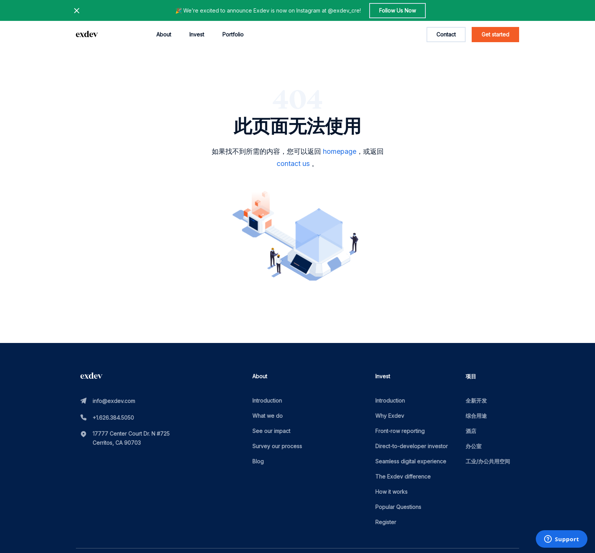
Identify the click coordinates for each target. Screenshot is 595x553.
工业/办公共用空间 (488, 461)
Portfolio (233, 34)
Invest (196, 34)
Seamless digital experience (410, 461)
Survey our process (277, 446)
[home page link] (87, 34)
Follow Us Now (397, 10)
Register (385, 522)
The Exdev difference (403, 476)
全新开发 (476, 400)
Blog (258, 461)
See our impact (271, 431)
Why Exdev (389, 415)
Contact (446, 34)
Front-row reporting (400, 431)
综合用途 (476, 415)
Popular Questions (398, 507)
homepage (339, 151)
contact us (293, 163)
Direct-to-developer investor (411, 446)
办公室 (474, 446)
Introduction (267, 400)
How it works (391, 491)
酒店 (471, 431)
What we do (267, 415)
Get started (495, 34)
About (163, 34)
